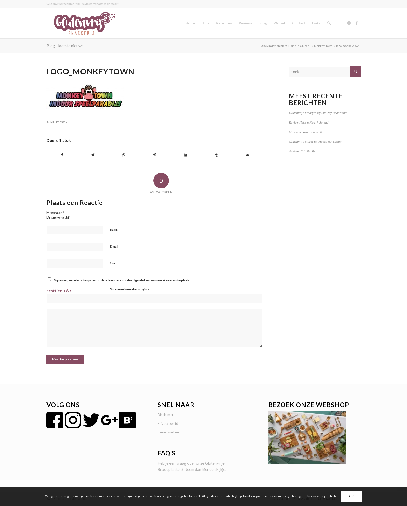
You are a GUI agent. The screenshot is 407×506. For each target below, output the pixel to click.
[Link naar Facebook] (357, 23)
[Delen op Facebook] (62, 155)
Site (112, 263)
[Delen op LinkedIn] (185, 155)
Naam (114, 229)
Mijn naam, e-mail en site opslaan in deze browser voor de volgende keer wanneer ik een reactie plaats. (122, 280)
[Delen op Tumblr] (216, 155)
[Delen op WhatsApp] (124, 155)
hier (205, 469)
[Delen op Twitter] (93, 155)
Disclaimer (165, 415)
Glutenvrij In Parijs (302, 151)
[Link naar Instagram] (349, 23)
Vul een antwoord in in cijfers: (130, 289)
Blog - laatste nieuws (64, 45)
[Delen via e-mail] (247, 155)
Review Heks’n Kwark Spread (308, 122)
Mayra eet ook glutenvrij (305, 132)
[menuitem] (190, 23)
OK (351, 496)
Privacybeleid (168, 423)
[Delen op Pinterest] (154, 155)
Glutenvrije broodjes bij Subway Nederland (318, 113)
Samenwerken (168, 432)
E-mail (114, 246)
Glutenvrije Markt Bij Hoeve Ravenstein (315, 141)
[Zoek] (329, 23)
